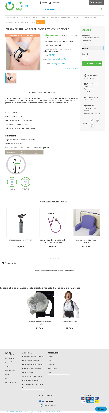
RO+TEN (52, 55)
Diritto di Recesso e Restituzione (32, 364)
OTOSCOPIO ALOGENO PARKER (53, 240)
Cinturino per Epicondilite (56, 59)
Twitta (97, 120)
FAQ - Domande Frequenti (30, 360)
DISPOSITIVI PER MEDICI (91, 18)
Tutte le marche (28, 22)
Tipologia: (46, 64)
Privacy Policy (52, 360)
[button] (48, 258)
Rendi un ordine (10, 382)
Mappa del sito (52, 369)
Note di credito (10, 370)
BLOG (49, 373)
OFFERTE (40, 22)
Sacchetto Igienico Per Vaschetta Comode (39, 323)
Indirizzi (7, 374)
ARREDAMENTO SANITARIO (60, 18)
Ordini (7, 366)
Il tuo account (9, 354)
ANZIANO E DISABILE (40, 18)
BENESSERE (77, 18)
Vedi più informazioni (70, 68)
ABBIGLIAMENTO (12, 22)
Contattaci (51, 364)
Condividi (92, 120)
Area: (45, 59)
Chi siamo (51, 356)
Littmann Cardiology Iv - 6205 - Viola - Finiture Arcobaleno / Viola (86, 241)
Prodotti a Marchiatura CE (30, 380)
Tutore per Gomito (58, 64)
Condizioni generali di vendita (32, 376)
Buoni (7, 378)
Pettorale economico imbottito (20, 240)
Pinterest (92, 125)
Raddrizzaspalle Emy (69, 322)
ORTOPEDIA (10, 18)
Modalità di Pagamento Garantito (33, 356)
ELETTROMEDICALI (24, 18)
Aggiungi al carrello (92, 64)
